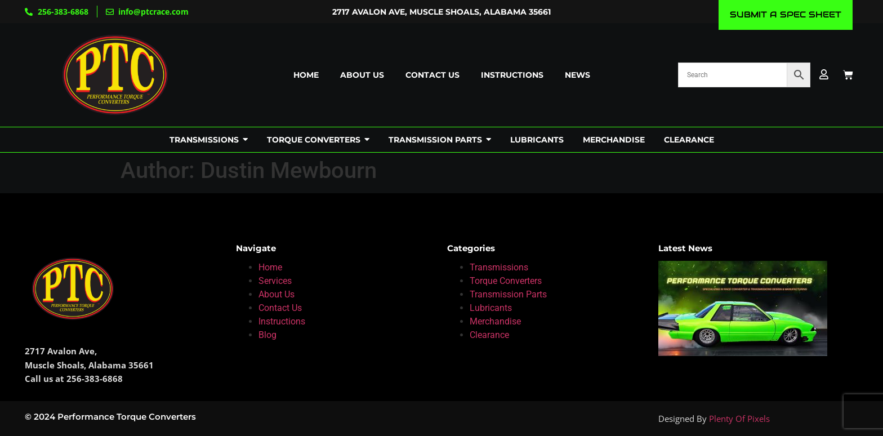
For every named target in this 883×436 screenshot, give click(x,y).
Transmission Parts (508, 294)
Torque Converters (506, 280)
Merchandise (495, 321)
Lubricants (491, 307)
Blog (267, 335)
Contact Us (280, 307)
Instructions (512, 75)
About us (362, 75)
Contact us (432, 75)
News (577, 75)
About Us (276, 294)
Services (275, 280)
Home (306, 75)
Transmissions (499, 267)
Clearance (489, 335)
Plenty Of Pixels (739, 418)
